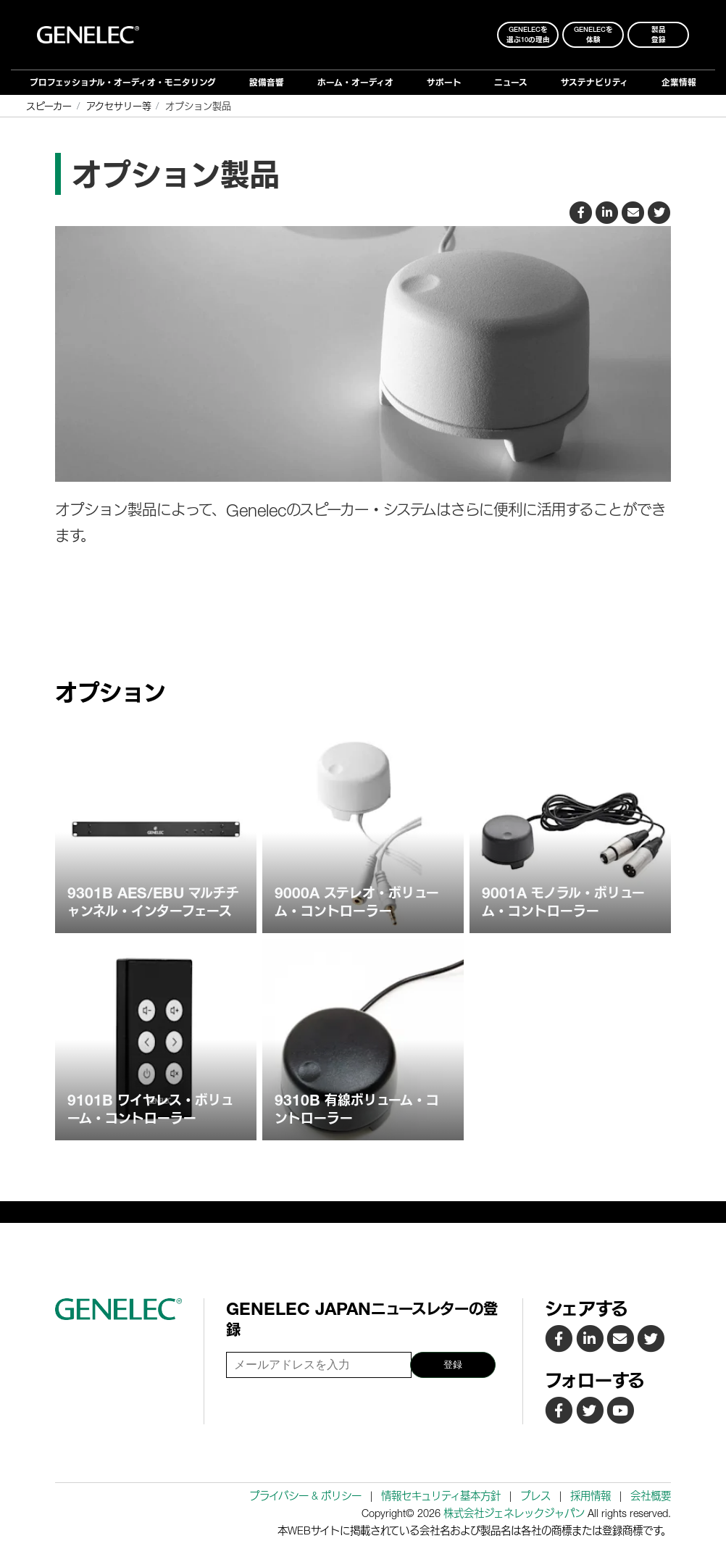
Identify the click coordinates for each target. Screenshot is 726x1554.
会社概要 (650, 1496)
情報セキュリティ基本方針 (441, 1496)
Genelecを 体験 (593, 34)
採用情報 (590, 1496)
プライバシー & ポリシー (305, 1496)
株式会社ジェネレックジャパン (514, 1513)
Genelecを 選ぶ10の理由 (528, 34)
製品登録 (658, 34)
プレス (535, 1496)
